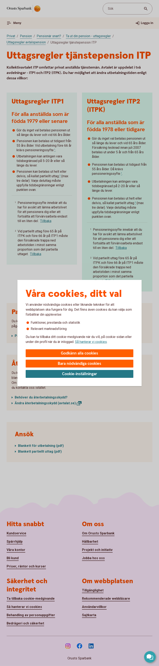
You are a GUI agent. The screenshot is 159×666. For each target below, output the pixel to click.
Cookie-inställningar (79, 374)
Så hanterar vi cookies (91, 342)
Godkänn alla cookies (79, 353)
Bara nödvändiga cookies (79, 363)
